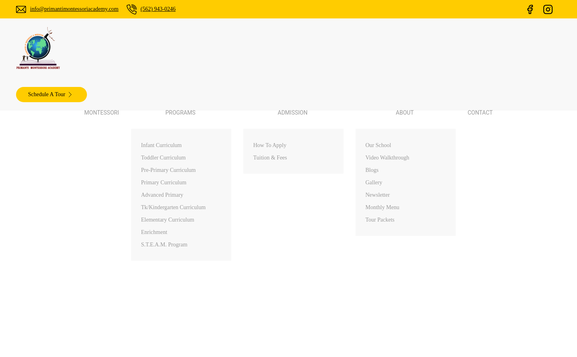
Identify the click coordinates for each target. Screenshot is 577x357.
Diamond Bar (468, 268)
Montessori (201, 48)
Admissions (325, 268)
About (318, 282)
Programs (323, 254)
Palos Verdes (467, 226)
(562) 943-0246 (174, 9)
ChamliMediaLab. (397, 345)
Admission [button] (299, 48)
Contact (380, 48)
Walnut (460, 240)
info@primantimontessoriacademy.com (81, 9)
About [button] (343, 48)
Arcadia (460, 254)
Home (319, 226)
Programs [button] (249, 48)
